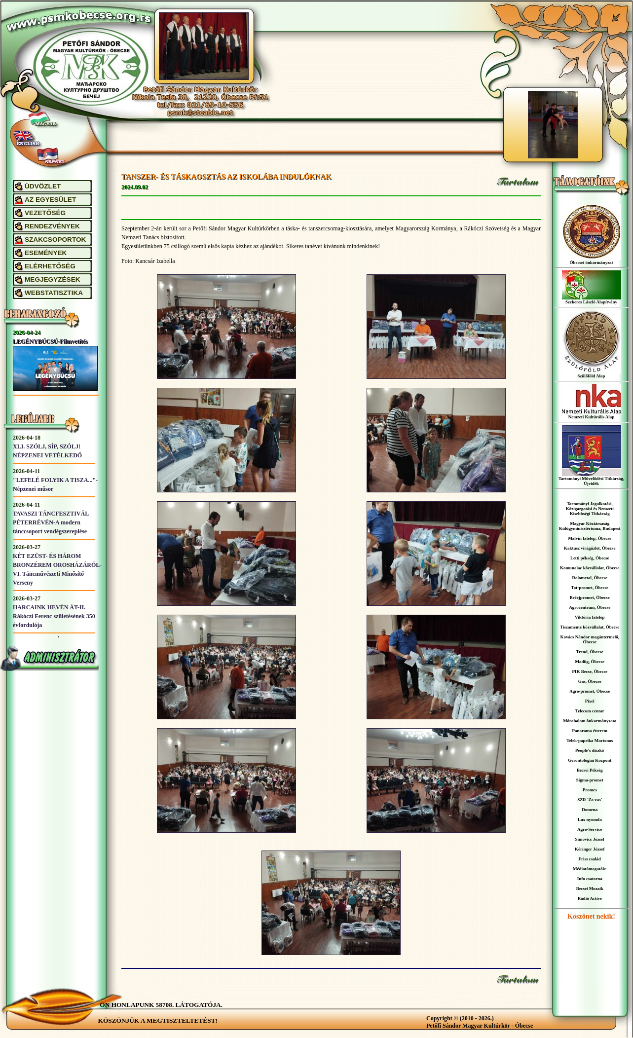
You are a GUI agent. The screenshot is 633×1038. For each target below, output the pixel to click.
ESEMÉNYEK (46, 253)
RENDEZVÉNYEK (52, 226)
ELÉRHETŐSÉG (50, 266)
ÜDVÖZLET (43, 186)
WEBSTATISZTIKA (54, 293)
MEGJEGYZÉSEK (52, 279)
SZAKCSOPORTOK (55, 239)
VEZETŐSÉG (45, 213)
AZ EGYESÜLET (50, 199)
